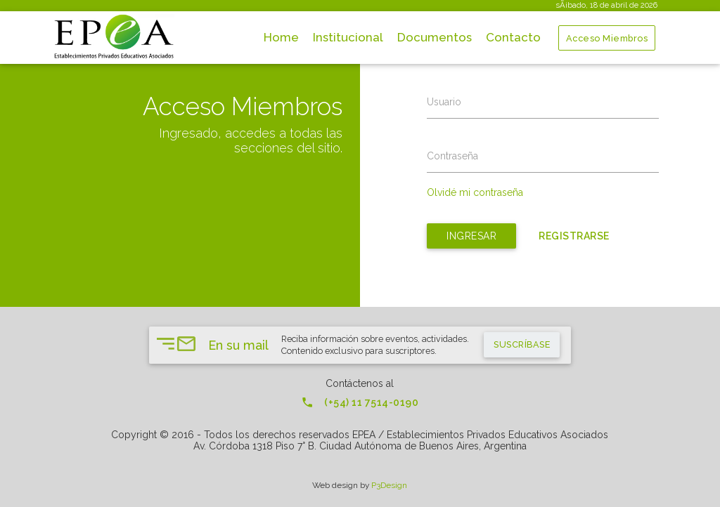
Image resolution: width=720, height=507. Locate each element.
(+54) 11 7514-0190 (359, 402)
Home (281, 37)
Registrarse (574, 236)
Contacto (513, 37)
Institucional (348, 37)
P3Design (389, 485)
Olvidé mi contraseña (475, 192)
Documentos (434, 37)
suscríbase (522, 344)
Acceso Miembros (607, 38)
